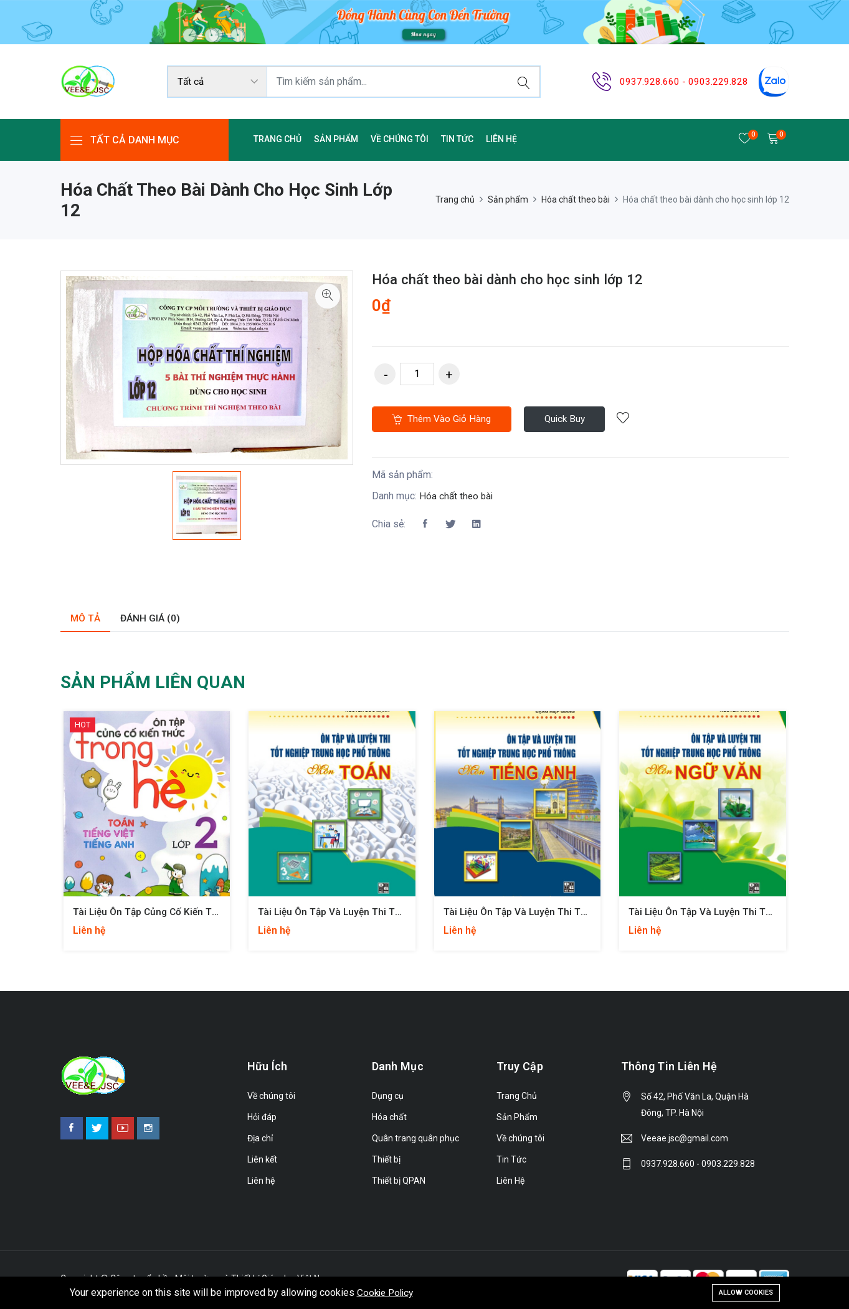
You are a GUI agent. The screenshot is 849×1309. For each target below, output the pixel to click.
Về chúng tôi (400, 139)
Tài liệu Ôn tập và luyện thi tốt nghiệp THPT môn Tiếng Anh (585, 912)
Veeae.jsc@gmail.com (684, 1139)
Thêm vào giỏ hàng (444, 420)
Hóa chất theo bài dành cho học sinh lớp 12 (517, 279)
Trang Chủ (277, 139)
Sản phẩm (508, 199)
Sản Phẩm (336, 139)
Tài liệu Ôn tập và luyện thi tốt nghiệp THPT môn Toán (388, 912)
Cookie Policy (387, 1292)
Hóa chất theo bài (575, 199)
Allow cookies (746, 1291)
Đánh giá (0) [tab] (151, 619)
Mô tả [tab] (86, 619)
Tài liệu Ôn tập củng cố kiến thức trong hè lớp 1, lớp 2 (204, 912)
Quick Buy (575, 420)
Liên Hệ (501, 139)
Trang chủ (455, 199)
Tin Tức (457, 139)
